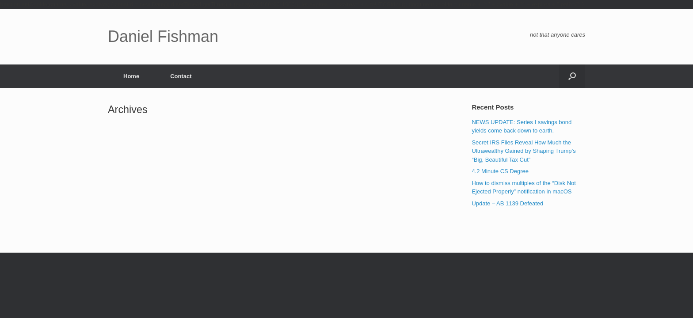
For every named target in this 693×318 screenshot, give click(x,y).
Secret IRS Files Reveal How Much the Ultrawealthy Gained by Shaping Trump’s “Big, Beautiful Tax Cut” (523, 151)
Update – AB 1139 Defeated (507, 203)
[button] (572, 76)
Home (131, 76)
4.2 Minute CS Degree (500, 171)
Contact (180, 76)
